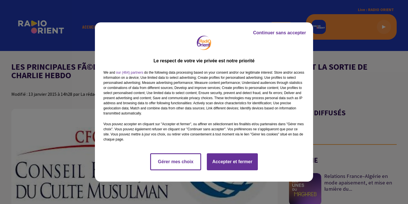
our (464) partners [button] (129, 73)
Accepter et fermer (232, 161)
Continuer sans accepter (279, 32)
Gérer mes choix (175, 161)
